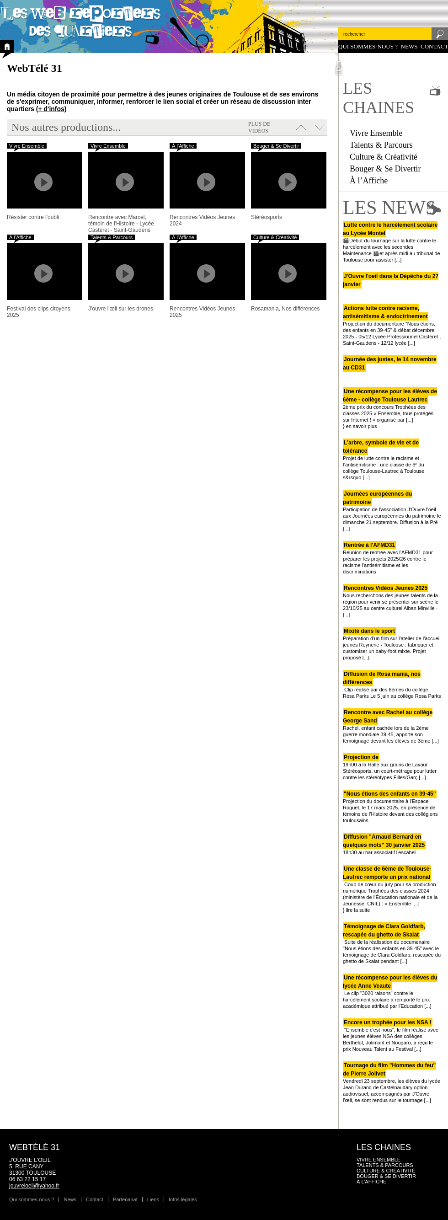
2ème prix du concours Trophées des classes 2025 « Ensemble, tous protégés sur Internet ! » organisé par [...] (390, 406)
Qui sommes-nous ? (368, 46)
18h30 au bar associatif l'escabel (384, 844)
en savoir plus (361, 426)
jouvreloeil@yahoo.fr (34, 1186)
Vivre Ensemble (376, 133)
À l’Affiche (369, 180)
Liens (153, 1199)
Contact (434, 46)
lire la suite (358, 910)
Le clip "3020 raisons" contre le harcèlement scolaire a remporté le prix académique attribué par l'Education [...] (390, 992)
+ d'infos (51, 108)
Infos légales (183, 1199)
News (409, 46)
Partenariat (125, 1199)
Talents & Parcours (381, 145)
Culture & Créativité (383, 156)
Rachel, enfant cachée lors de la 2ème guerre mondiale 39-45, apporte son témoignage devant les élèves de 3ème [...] (391, 727)
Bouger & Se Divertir (385, 168)
